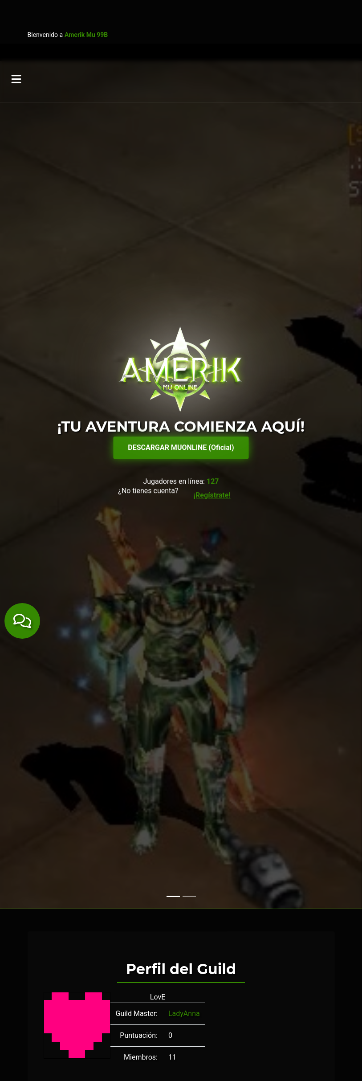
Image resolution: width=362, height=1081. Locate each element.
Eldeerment (77, 818)
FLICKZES (115, 818)
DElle (47, 818)
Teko (47, 829)
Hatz (143, 818)
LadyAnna (184, 726)
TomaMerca (78, 829)
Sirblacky (301, 818)
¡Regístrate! (212, 182)
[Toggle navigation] (16, 22)
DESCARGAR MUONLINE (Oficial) (181, 135)
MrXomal (246, 818)
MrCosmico (209, 818)
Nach (273, 818)
